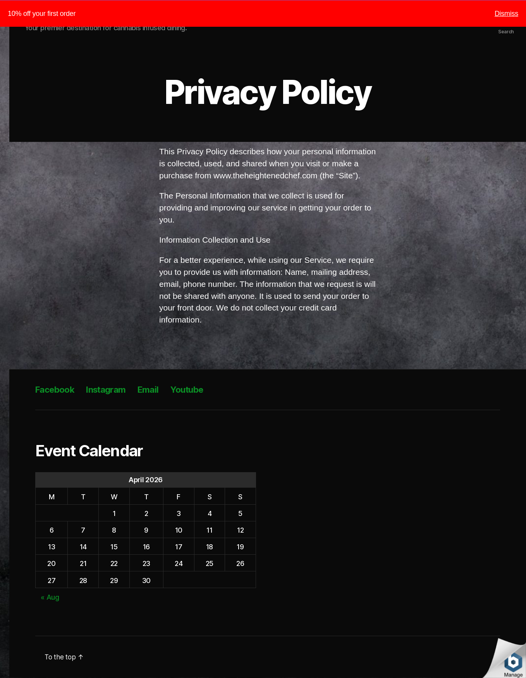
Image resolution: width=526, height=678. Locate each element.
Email (157, 389)
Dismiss (506, 13)
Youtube (198, 389)
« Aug (50, 597)
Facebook (57, 389)
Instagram (112, 389)
